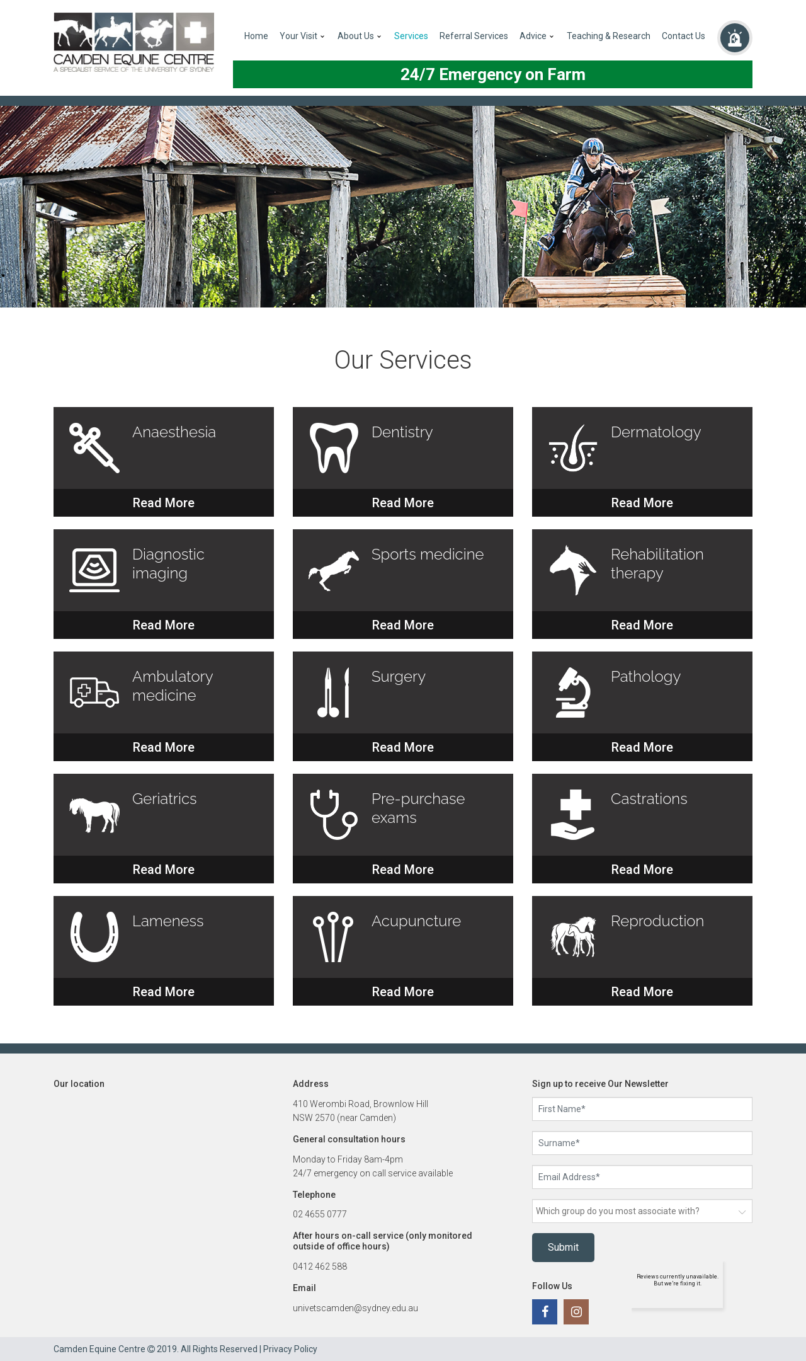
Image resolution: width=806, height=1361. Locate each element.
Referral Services (474, 36)
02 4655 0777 (320, 1214)
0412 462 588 (320, 1266)
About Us (356, 36)
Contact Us (683, 36)
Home (256, 36)
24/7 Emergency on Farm (493, 74)
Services (411, 36)
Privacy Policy (290, 1349)
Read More (164, 502)
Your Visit (298, 36)
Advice (533, 36)
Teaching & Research (608, 36)
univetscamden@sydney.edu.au (355, 1308)
